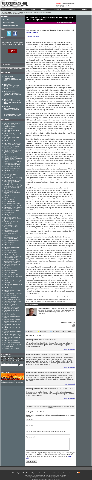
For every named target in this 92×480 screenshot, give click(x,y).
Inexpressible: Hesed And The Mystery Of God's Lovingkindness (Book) (12, 125)
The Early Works (10, 288)
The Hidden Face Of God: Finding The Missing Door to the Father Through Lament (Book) (12, 163)
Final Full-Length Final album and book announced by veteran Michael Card (12, 78)
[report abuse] (71, 349)
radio (13, 9)
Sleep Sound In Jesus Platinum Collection (11, 198)
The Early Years (10, 250)
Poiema (7, 268)
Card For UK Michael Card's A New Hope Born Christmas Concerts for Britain (12, 86)
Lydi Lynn (61, 6)
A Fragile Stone (9, 201)
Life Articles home (8, 22)
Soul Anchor (9, 212)
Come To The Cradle (11, 274)
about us (71, 9)
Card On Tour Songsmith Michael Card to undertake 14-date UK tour (11, 108)
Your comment (30, 437)
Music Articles (17, 12)
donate (84, 9)
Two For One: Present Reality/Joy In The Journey (11, 147)
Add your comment (35, 411)
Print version (66, 331)
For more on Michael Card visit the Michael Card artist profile (12, 115)
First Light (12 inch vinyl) (12, 342)
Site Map (65, 473)
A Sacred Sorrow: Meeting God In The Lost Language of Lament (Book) (12, 181)
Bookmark (42, 331)
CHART (72, 3)
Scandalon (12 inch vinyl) (12, 335)
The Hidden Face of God (12, 166)
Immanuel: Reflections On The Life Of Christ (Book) (12, 302)
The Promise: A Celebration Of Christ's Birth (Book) (13, 294)
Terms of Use (72, 473)
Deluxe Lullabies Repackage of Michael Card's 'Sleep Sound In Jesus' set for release (12, 101)
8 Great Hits (9, 196)
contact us (57, 9)
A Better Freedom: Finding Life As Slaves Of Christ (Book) (12, 143)
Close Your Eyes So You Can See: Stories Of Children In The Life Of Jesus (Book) (12, 256)
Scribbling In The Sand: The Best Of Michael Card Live (13, 207)
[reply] (65, 349)
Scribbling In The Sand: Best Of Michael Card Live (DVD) (12, 204)
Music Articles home (9, 20)
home (3, 9)
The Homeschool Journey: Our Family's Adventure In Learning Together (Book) (12, 237)
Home (10, 12)
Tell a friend (54, 331)
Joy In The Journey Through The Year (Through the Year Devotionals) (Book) (13, 151)
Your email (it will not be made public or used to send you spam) (46, 431)
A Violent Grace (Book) (11, 210)
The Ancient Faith (10, 279)
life (33, 9)
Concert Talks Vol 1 (10, 233)
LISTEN (58, 3)
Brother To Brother (10, 252)
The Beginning (9, 314)
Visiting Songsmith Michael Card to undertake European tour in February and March (12, 94)
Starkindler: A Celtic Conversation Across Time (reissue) (11, 227)
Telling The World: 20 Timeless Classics (11, 222)
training (42, 9)
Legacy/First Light (10, 270)
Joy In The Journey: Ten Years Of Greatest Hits (12, 265)
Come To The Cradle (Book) (13, 276)
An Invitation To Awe (11, 141)
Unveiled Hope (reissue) (12, 245)
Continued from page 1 (33, 36)
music (23, 9)
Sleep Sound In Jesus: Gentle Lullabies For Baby (11, 307)
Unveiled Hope (9, 242)
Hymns (7, 155)
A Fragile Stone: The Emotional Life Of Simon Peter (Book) (12, 192)
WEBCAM (65, 3)
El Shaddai (8, 128)
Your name (29, 420)
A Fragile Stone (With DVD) (13, 178)
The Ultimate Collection (12, 168)
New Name (66, 5)
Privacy (60, 473)
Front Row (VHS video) (12, 299)
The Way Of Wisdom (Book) (11, 348)
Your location (30, 425)
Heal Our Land (9, 272)
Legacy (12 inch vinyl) (11, 340)
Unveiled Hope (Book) (11, 240)
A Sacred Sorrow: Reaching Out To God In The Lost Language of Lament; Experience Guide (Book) (13, 187)
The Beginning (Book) (11, 297)
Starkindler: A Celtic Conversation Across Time (11, 231)
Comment (29, 331)
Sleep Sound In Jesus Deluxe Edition (11, 131)
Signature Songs (10, 215)
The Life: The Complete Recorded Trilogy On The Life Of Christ (12, 321)
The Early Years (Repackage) (10, 175)
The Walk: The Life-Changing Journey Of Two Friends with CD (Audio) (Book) (13, 158)
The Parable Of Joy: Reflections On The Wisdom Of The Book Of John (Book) (12, 261)
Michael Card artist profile (10, 25)
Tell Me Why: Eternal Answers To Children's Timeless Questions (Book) (12, 218)
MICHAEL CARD (32, 32)
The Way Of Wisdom (11, 305)
